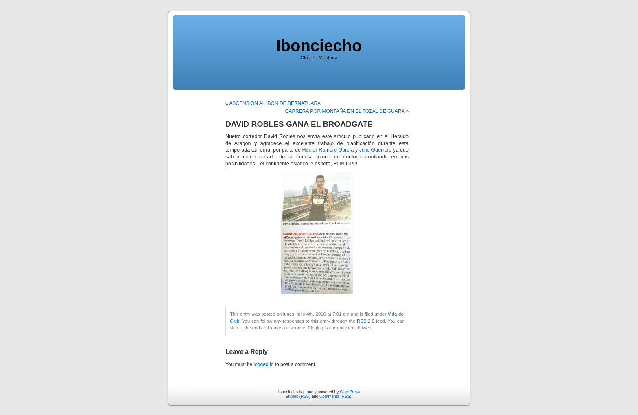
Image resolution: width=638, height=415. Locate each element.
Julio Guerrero (375, 150)
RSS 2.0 (365, 320)
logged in (264, 364)
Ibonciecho (319, 46)
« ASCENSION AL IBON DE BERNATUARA (273, 103)
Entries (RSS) (298, 396)
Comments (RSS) (335, 396)
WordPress (350, 392)
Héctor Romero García (328, 150)
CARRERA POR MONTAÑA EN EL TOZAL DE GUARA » (347, 111)
